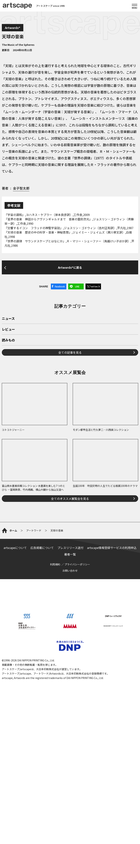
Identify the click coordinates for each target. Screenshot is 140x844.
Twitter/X (94, 286)
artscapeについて (15, 547)
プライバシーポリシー (77, 564)
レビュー (8, 329)
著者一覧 (70, 554)
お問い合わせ (70, 570)
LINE (77, 286)
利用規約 (55, 564)
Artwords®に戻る (70, 267)
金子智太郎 (21, 188)
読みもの (8, 340)
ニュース (8, 319)
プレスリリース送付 (70, 547)
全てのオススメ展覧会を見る (70, 498)
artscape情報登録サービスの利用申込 (112, 547)
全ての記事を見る (70, 352)
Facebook (60, 286)
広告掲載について (42, 547)
